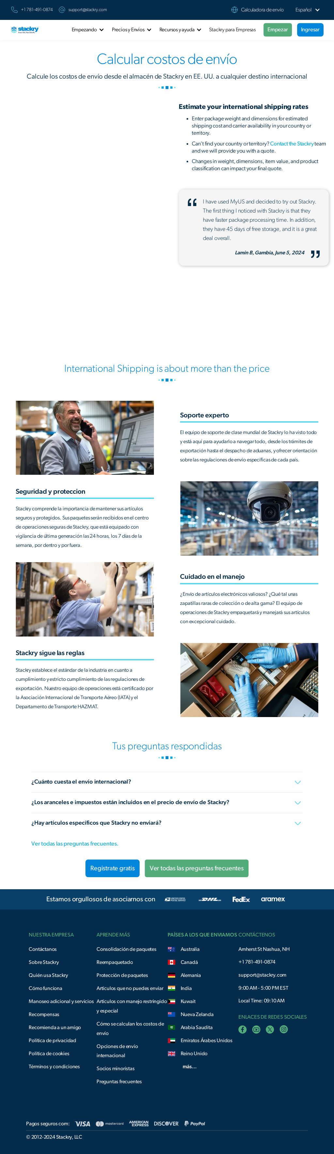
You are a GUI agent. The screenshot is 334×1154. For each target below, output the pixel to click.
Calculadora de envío (262, 9)
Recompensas (44, 1014)
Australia (190, 949)
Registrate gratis (112, 868)
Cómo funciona (45, 988)
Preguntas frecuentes (119, 1081)
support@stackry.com (87, 9)
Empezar (277, 29)
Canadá (189, 962)
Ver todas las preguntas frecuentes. (74, 844)
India (186, 988)
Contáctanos (43, 949)
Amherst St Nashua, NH (264, 949)
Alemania (191, 975)
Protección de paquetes (122, 975)
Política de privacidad (52, 1040)
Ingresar (310, 29)
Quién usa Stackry (48, 975)
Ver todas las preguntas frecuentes (197, 868)
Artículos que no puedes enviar (130, 988)
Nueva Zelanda (197, 1014)
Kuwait (188, 1001)
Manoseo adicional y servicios (61, 1001)
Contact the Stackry (291, 143)
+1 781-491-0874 (256, 962)
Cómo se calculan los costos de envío (130, 1028)
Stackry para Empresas (232, 29)
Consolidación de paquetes (127, 949)
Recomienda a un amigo (55, 1027)
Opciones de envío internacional (117, 1051)
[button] (303, 10)
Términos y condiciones (54, 1066)
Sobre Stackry (44, 962)
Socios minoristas (116, 1068)
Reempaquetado (115, 962)
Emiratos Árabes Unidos (207, 1040)
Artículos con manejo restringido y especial (132, 1006)
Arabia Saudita (197, 1027)
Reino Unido (194, 1053)
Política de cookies (49, 1053)
